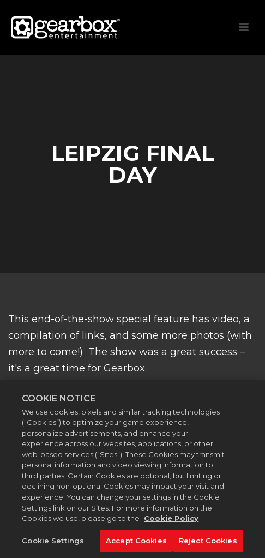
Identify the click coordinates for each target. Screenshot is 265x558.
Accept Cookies (136, 543)
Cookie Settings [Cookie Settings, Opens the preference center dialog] (53, 543)
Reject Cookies (208, 543)
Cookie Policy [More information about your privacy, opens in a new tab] (171, 521)
